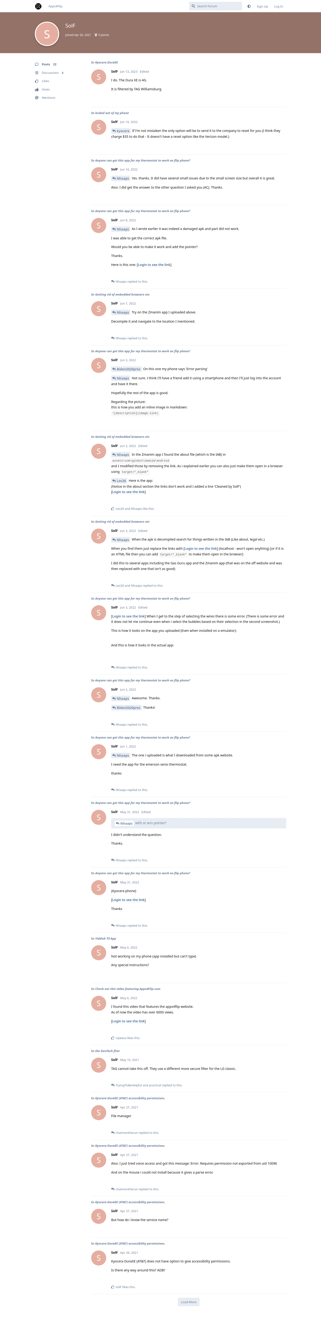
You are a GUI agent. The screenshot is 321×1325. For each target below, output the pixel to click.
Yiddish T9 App (105, 938)
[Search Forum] (215, 6)
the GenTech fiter (107, 1051)
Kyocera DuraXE (106, 62)
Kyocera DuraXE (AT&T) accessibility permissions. (130, 1098)
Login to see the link (154, 264)
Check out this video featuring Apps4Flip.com (127, 989)
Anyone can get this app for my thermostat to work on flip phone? (142, 160)
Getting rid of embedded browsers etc (122, 294)
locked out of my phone (112, 113)
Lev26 (121, 481)
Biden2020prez (129, 369)
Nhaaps (123, 178)
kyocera (123, 131)
